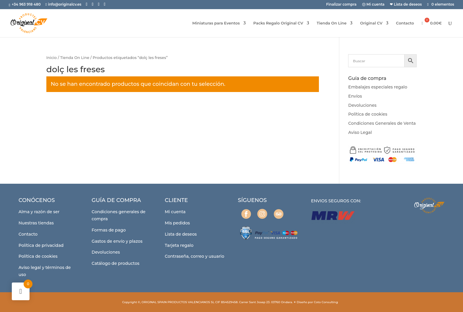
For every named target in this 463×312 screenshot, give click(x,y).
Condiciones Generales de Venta (381, 123)
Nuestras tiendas (36, 223)
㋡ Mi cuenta (373, 4)
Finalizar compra (341, 4)
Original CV (371, 23)
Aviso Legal (360, 132)
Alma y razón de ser (39, 211)
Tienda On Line (332, 23)
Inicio (51, 57)
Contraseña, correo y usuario (194, 256)
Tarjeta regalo (179, 245)
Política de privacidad (41, 245)
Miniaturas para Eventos (216, 23)
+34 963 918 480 (27, 4)
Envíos (355, 96)
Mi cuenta (175, 211)
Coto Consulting (326, 302)
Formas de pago (108, 230)
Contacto (405, 23)
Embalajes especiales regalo (377, 87)
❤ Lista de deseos (406, 4)
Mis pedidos (177, 223)
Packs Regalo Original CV (278, 23)
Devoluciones (362, 105)
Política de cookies (367, 114)
